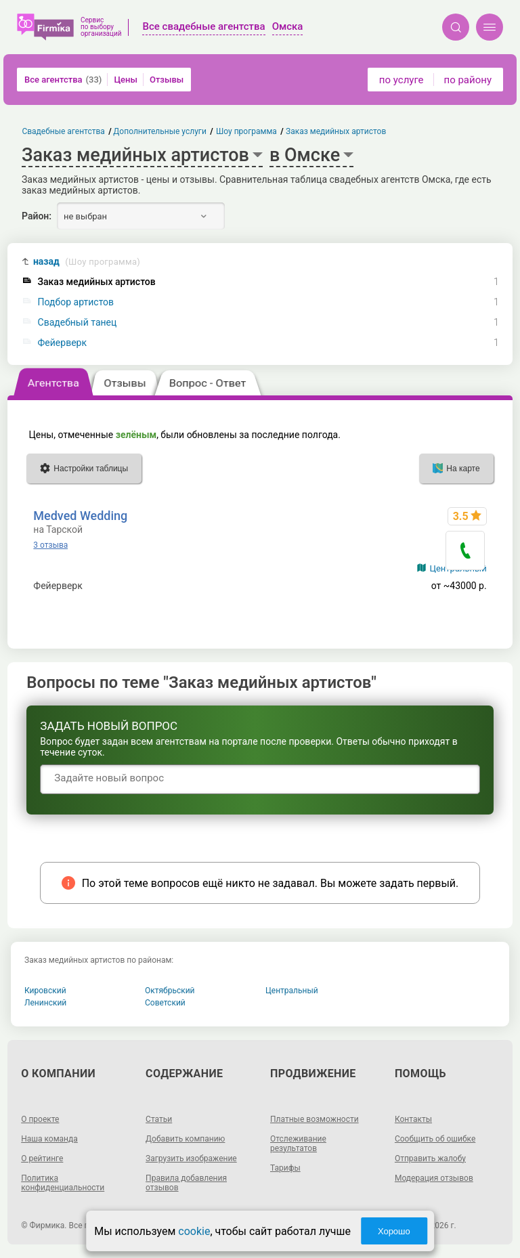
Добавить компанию (185, 1139)
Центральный (291, 990)
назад (86, 262)
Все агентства (63, 79)
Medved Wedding (80, 515)
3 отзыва (50, 545)
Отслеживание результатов (298, 1143)
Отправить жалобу (430, 1158)
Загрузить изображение (191, 1158)
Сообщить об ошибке (435, 1139)
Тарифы (285, 1168)
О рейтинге (42, 1158)
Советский (165, 1002)
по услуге (401, 80)
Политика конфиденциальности (62, 1182)
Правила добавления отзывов (186, 1182)
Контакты (413, 1119)
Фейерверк (62, 343)
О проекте (40, 1119)
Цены (125, 79)
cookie (194, 1231)
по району (468, 80)
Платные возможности (314, 1119)
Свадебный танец (77, 323)
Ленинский (45, 1002)
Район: (36, 216)
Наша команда (49, 1139)
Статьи (159, 1119)
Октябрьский (170, 990)
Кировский (45, 990)
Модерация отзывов (434, 1178)
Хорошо (394, 1231)
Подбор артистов (76, 302)
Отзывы (166, 79)
